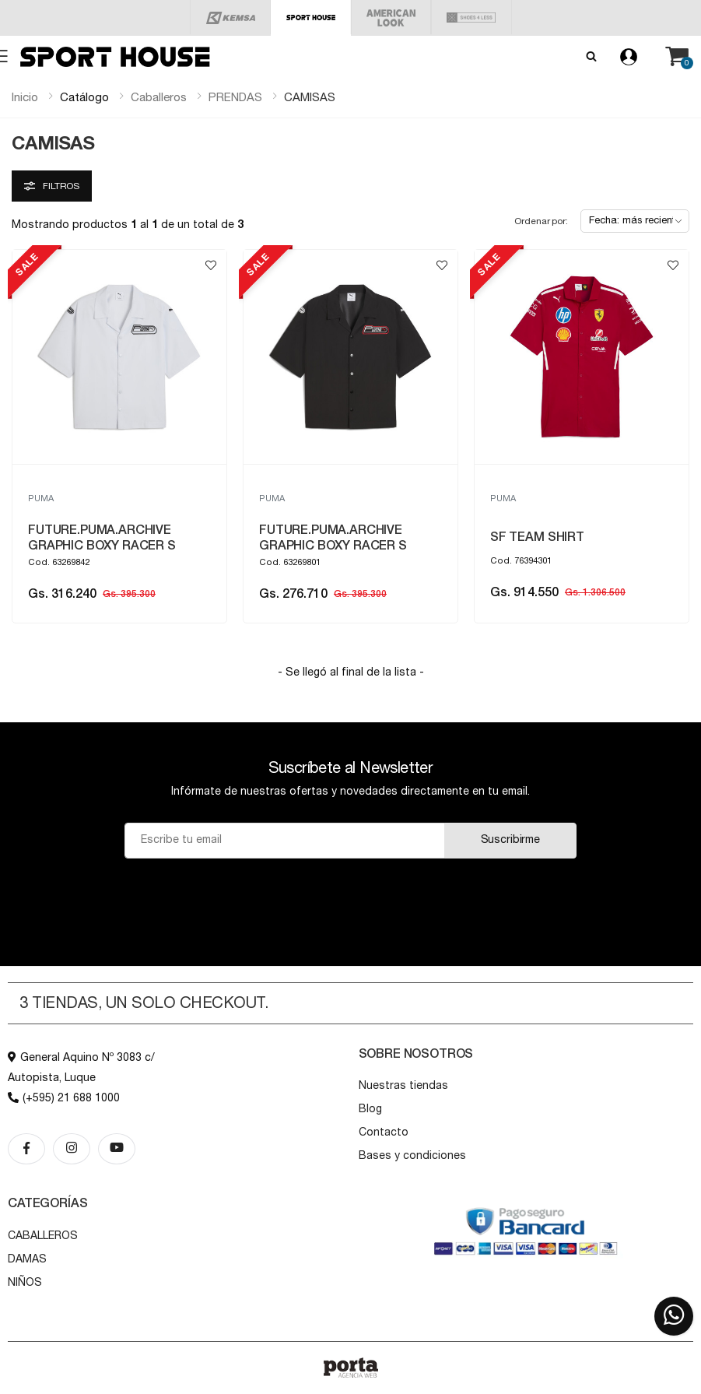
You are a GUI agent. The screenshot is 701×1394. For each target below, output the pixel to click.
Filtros (51, 186)
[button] (676, 57)
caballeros (159, 98)
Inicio (25, 98)
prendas (235, 98)
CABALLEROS (43, 1236)
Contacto (383, 1132)
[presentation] (350, 896)
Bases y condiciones (412, 1155)
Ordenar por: (541, 221)
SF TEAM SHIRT (537, 537)
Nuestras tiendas (403, 1085)
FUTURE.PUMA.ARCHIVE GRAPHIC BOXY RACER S (102, 538)
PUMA (41, 498)
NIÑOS (25, 1282)
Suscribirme (510, 839)
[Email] (284, 841)
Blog (370, 1109)
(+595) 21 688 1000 (64, 1098)
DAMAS (27, 1259)
